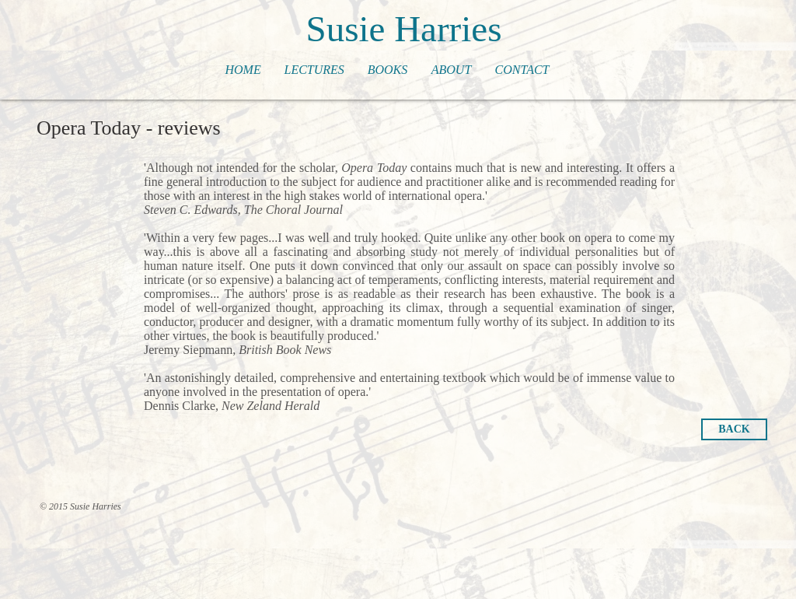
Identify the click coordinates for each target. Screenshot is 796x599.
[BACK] (734, 429)
